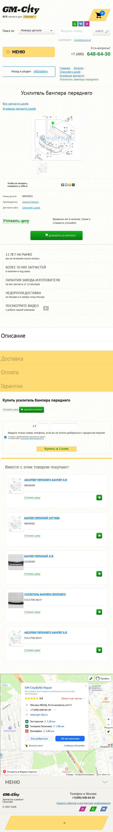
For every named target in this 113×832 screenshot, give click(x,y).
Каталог (79, 68)
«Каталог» (41, 71)
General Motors (30, 202)
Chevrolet (29, 16)
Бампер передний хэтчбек (42, 518)
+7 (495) (90, 54)
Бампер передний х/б (38, 556)
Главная (65, 68)
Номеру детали (31, 30)
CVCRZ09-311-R (82, 40)
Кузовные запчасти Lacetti (19, 108)
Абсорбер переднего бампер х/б (45, 479)
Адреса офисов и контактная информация (83, 803)
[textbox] (84, 31)
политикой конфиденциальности (32, 438)
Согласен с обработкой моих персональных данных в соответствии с (26, 437)
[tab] (56, 334)
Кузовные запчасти (72, 75)
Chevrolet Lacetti (70, 71)
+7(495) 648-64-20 (83, 797)
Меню (18, 52)
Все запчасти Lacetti (15, 103)
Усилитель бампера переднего (45, 594)
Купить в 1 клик (57, 448)
